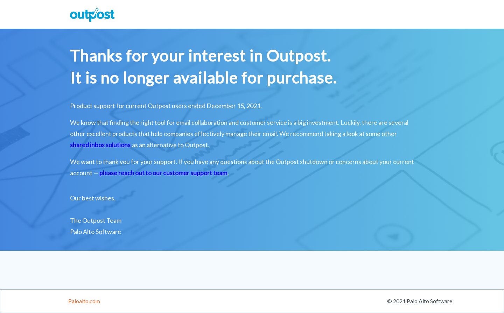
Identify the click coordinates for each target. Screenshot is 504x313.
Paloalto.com (84, 301)
